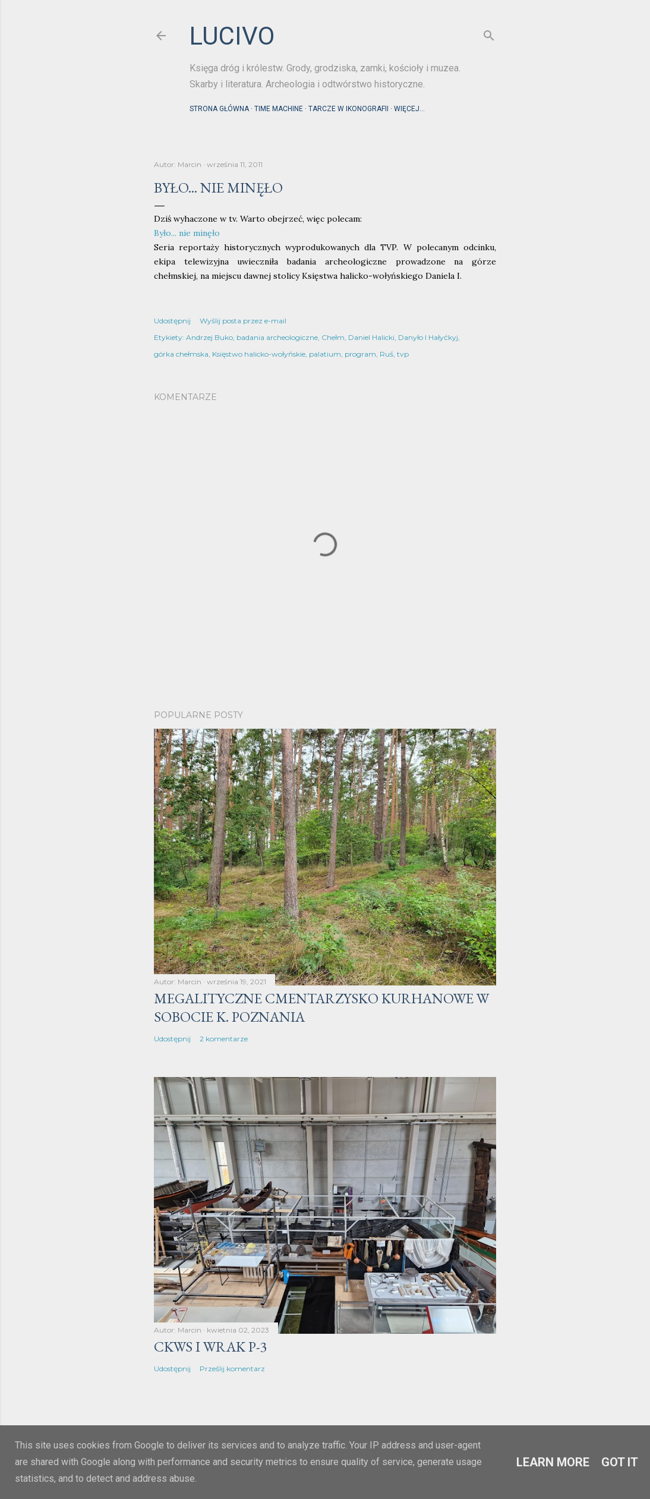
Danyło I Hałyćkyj (428, 337)
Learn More (552, 1462)
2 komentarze (224, 1038)
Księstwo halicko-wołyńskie (258, 353)
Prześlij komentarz (232, 1368)
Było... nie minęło (187, 233)
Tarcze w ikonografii (348, 109)
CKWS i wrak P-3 (210, 1346)
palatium (325, 353)
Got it (619, 1462)
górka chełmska (181, 353)
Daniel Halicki (371, 337)
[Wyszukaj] (489, 33)
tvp (403, 353)
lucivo (232, 36)
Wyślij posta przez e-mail (243, 320)
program (360, 353)
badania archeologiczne (277, 337)
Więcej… (409, 109)
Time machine (278, 109)
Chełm (333, 337)
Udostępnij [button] (172, 320)
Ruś (386, 353)
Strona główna (219, 109)
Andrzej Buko (209, 337)
